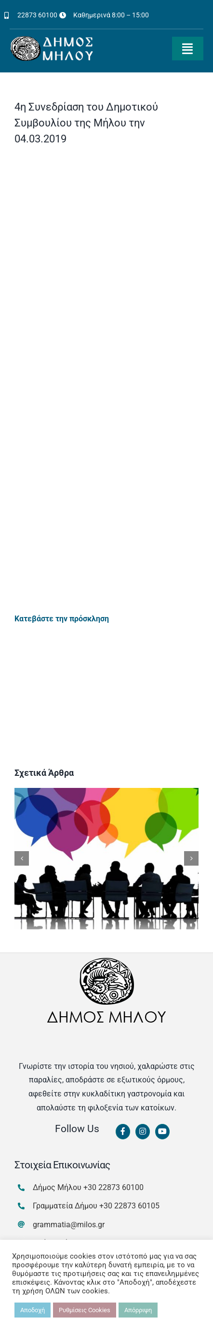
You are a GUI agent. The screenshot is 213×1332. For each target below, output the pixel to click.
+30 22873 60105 (129, 1205)
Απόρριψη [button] (138, 1310)
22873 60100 (37, 15)
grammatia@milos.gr (69, 1224)
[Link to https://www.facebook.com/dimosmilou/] (123, 1131)
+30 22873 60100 (113, 1187)
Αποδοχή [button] (32, 1310)
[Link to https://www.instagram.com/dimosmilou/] (142, 1131)
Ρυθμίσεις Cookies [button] (84, 1310)
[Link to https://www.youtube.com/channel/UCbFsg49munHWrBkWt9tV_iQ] (162, 1131)
